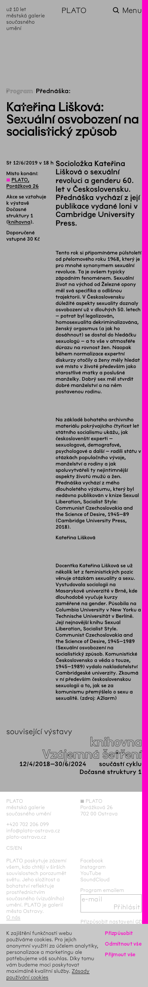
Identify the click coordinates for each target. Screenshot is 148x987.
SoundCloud (95, 879)
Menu (132, 10)
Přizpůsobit (119, 933)
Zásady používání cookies (48, 974)
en (18, 848)
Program (19, 91)
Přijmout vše (120, 954)
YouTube (91, 873)
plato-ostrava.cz (26, 837)
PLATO (74, 10)
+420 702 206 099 (27, 824)
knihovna (19, 222)
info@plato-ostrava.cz (33, 831)
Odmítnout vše (123, 944)
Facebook (92, 861)
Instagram (93, 867)
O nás (13, 917)
